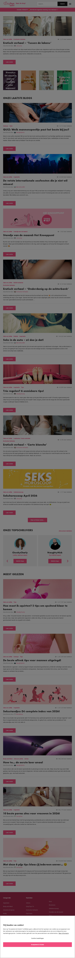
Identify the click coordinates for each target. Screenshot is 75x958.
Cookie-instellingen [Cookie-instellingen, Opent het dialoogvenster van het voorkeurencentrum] (37, 938)
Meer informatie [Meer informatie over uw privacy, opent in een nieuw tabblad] (64, 933)
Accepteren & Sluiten (37, 944)
